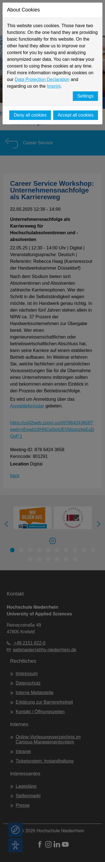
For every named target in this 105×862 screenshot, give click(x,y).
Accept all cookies (76, 115)
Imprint (53, 86)
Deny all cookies (30, 115)
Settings (85, 96)
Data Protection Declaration (42, 79)
